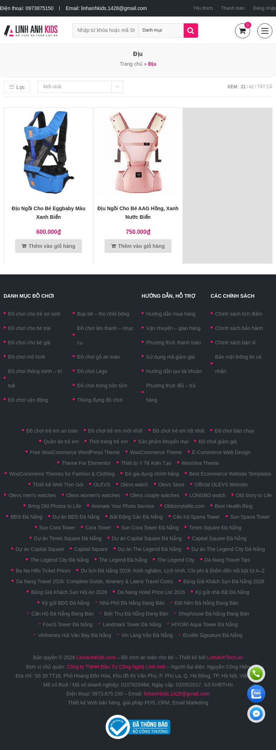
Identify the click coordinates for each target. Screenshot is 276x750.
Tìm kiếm (191, 30)
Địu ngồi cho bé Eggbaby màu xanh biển (49, 213)
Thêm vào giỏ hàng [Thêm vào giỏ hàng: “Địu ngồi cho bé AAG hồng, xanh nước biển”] (141, 246)
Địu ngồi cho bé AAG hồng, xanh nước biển (138, 213)
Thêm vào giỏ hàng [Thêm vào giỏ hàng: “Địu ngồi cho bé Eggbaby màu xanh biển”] (51, 246)
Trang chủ (131, 64)
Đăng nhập (264, 8)
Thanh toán (233, 8)
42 (251, 86)
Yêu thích (203, 8)
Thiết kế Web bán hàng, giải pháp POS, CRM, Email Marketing (138, 703)
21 (243, 86)
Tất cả (264, 86)
